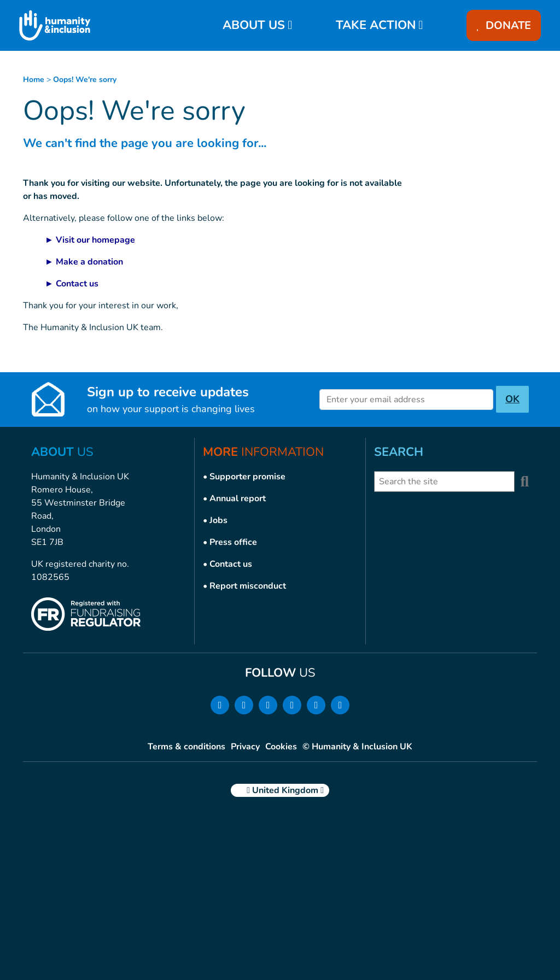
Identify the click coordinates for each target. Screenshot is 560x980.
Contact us (230, 564)
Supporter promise (247, 477)
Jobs (218, 520)
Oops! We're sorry (84, 79)
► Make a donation (84, 262)
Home (33, 79)
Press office (233, 542)
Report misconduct (247, 586)
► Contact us (71, 284)
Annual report (237, 498)
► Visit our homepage (90, 240)
